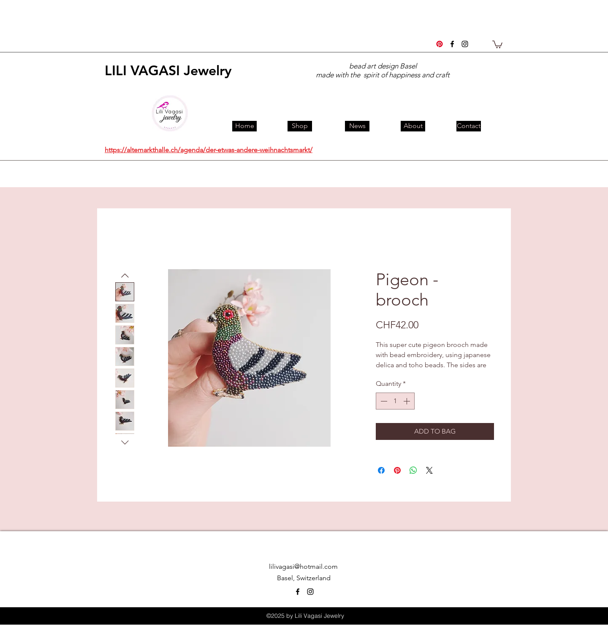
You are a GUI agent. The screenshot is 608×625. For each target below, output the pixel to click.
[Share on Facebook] (381, 470)
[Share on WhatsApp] (413, 470)
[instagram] (465, 44)
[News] (357, 126)
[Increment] (407, 401)
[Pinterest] (439, 44)
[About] (413, 126)
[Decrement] (383, 401)
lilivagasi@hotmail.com (303, 566)
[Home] (244, 126)
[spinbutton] (395, 401)
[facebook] (452, 44)
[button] (497, 44)
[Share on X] (429, 470)
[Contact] (468, 126)
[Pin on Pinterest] (397, 470)
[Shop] (300, 126)
